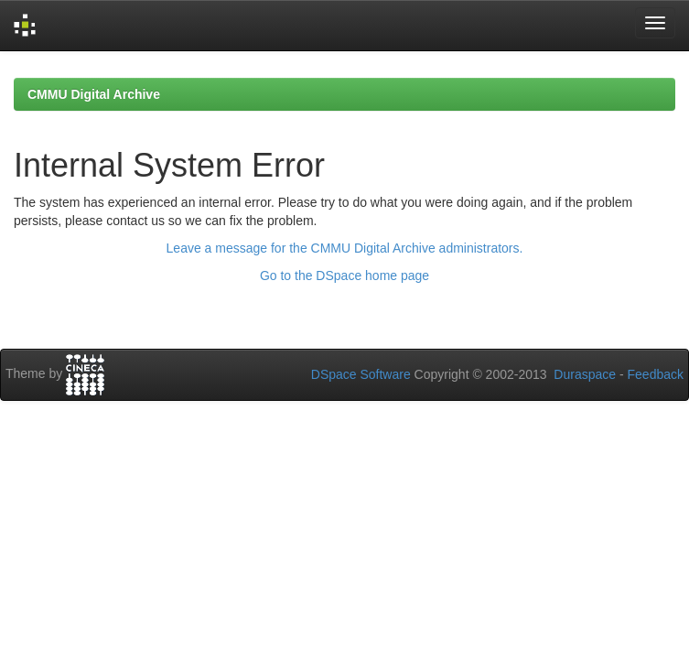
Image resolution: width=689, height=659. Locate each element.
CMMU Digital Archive (93, 94)
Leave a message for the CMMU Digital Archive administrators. (345, 248)
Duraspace (585, 374)
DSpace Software (361, 374)
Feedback (656, 374)
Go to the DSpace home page (344, 275)
